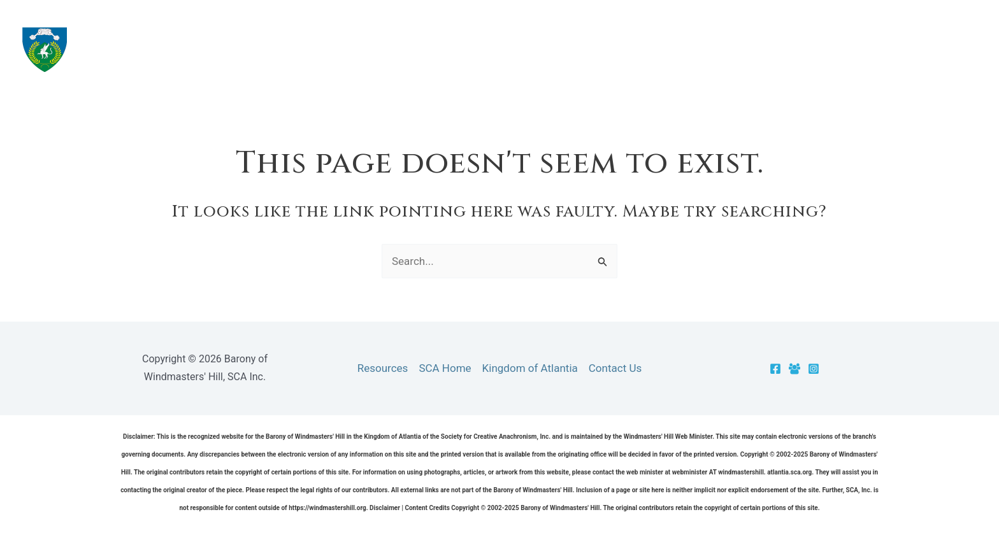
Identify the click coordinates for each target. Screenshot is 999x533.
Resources (736, 49)
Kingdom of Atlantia (530, 368)
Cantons (823, 49)
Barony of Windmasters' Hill (223, 49)
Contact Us (615, 368)
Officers (905, 49)
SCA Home (445, 368)
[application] (674, 49)
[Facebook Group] (794, 368)
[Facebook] (775, 368)
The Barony (642, 49)
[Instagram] (813, 368)
